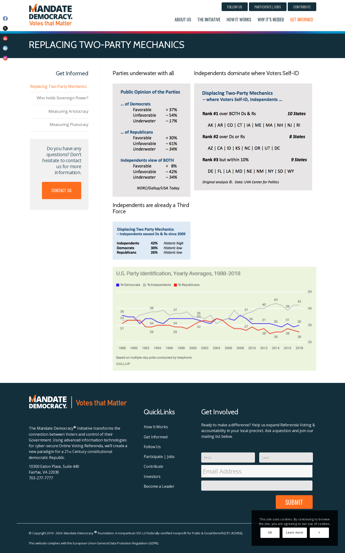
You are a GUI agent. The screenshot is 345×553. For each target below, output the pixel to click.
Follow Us (234, 6)
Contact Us (62, 190)
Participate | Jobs (267, 6)
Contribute (302, 6)
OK (270, 532)
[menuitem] (235, 6)
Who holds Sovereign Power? (62, 98)
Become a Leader (159, 486)
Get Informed (155, 437)
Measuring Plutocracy (69, 124)
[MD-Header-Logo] (52, 14)
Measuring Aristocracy (68, 111)
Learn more (294, 532)
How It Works (156, 426)
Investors (152, 476)
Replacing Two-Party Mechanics (58, 86)
